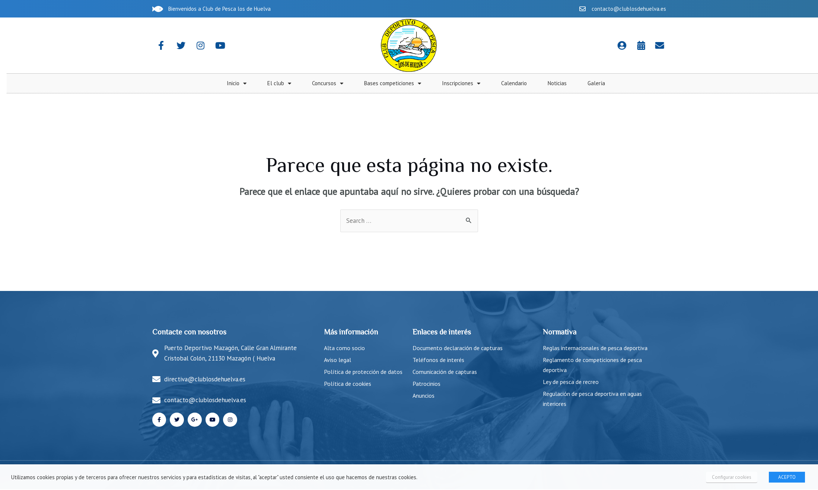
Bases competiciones (633, 83)
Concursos (569, 83)
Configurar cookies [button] (732, 477)
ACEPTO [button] (787, 477)
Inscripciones (702, 83)
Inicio (478, 83)
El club (520, 83)
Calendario (755, 83)
